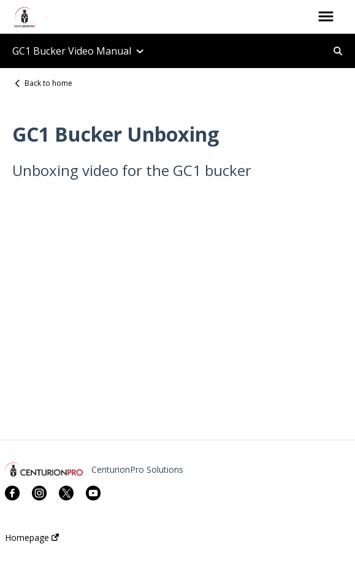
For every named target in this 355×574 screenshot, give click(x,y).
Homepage (32, 538)
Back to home (48, 83)
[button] (326, 17)
